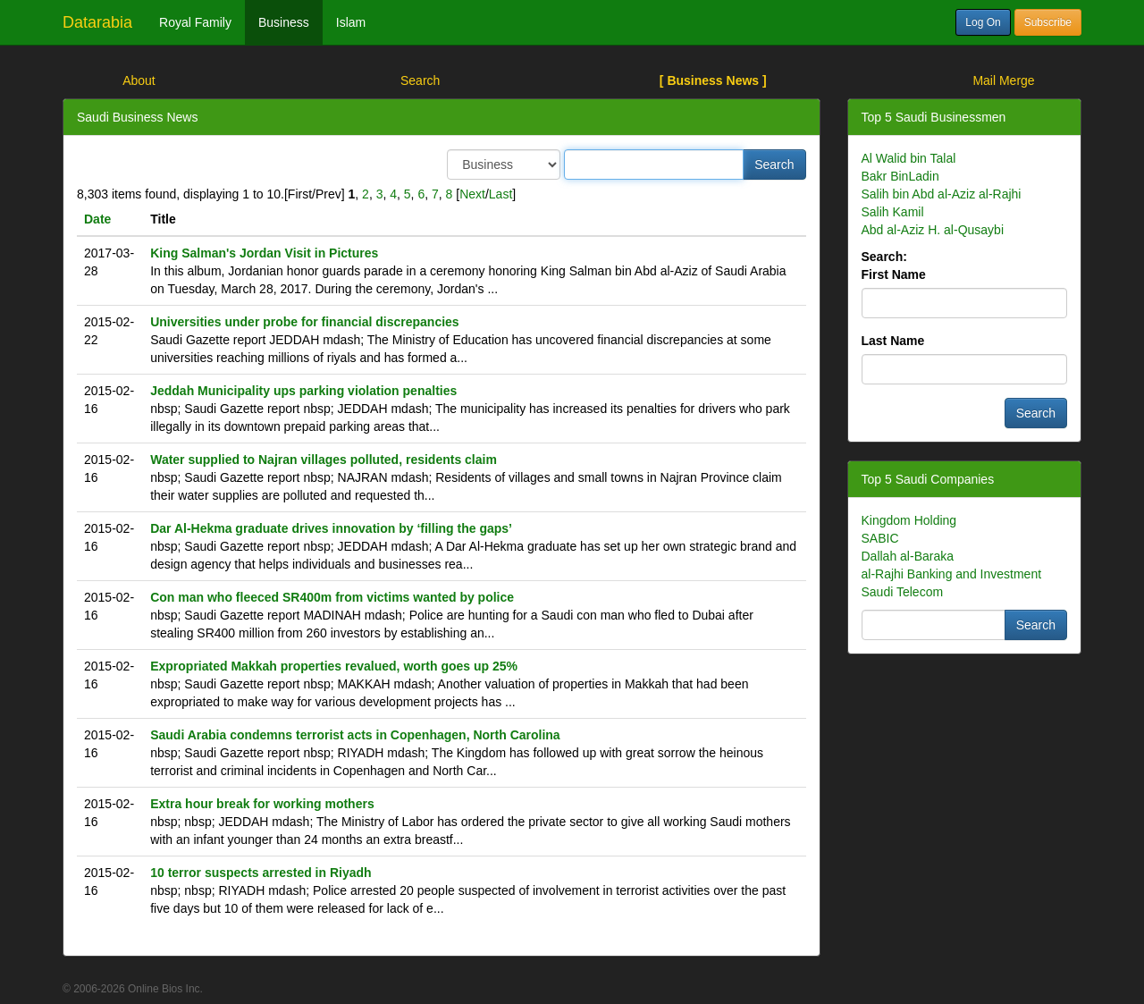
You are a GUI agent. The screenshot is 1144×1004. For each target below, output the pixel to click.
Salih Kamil (893, 212)
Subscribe (1048, 22)
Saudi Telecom (903, 592)
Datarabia (97, 22)
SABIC (880, 538)
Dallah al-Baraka (908, 556)
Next (472, 194)
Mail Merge (1003, 80)
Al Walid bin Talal (909, 158)
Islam (351, 22)
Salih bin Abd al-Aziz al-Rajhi (942, 194)
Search (420, 80)
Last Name (893, 340)
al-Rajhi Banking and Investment (952, 574)
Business (283, 22)
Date (97, 219)
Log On (982, 22)
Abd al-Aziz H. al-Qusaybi (933, 230)
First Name (894, 274)
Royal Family (195, 22)
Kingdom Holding (909, 520)
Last (500, 194)
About (139, 80)
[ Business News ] (713, 80)
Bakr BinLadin (900, 176)
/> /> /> (503, 164)
